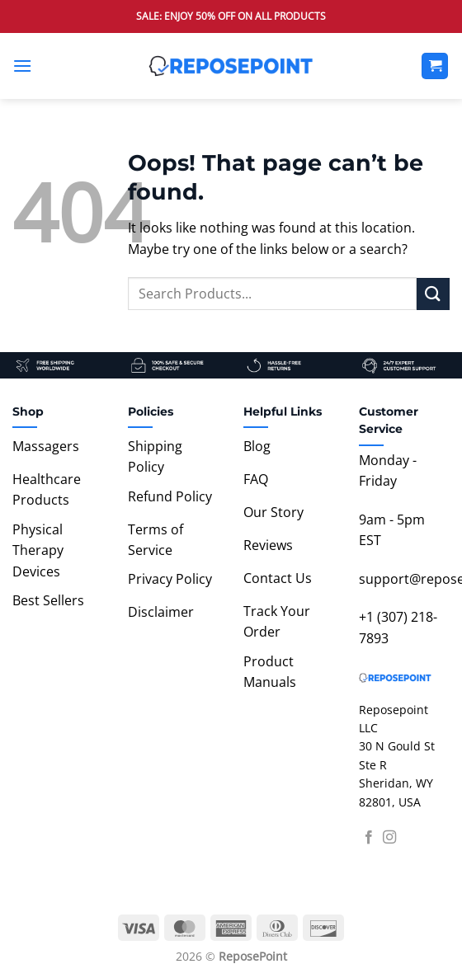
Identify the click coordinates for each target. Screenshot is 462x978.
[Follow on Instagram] (389, 838)
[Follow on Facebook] (368, 838)
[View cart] (435, 66)
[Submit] (433, 294)
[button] (22, 65)
